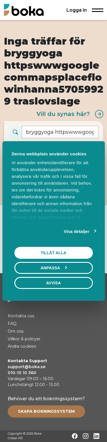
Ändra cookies (22, 346)
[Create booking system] (46, 411)
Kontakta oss (21, 315)
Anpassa (54, 268)
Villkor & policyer (24, 338)
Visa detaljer (76, 231)
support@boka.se (26, 366)
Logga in (76, 10)
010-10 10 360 (22, 372)
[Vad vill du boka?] (60, 132)
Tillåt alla (53, 253)
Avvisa (53, 283)
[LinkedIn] (96, 436)
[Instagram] (85, 436)
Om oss (15, 331)
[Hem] (24, 9)
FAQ (12, 323)
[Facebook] (75, 436)
